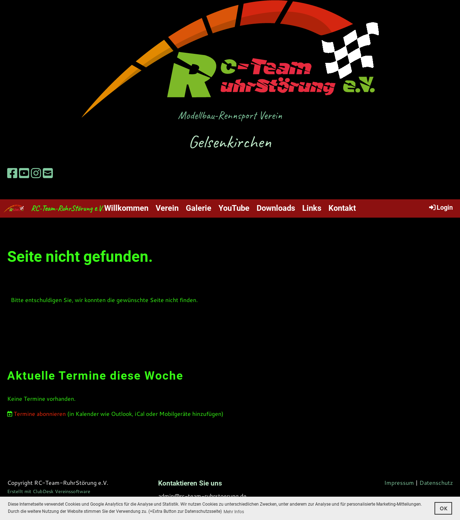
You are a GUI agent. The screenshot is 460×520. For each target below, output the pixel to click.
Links (311, 208)
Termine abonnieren (40, 413)
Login (440, 207)
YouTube (233, 208)
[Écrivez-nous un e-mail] (48, 173)
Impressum (399, 482)
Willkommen (126, 208)
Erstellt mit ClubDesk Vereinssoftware (48, 491)
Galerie (198, 208)
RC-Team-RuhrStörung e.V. (67, 208)
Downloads (276, 208)
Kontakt (342, 208)
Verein (167, 208)
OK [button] (443, 508)
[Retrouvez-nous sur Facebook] (12, 173)
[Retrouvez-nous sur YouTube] (24, 173)
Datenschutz (436, 482)
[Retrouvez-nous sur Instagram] (36, 173)
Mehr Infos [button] (234, 511)
